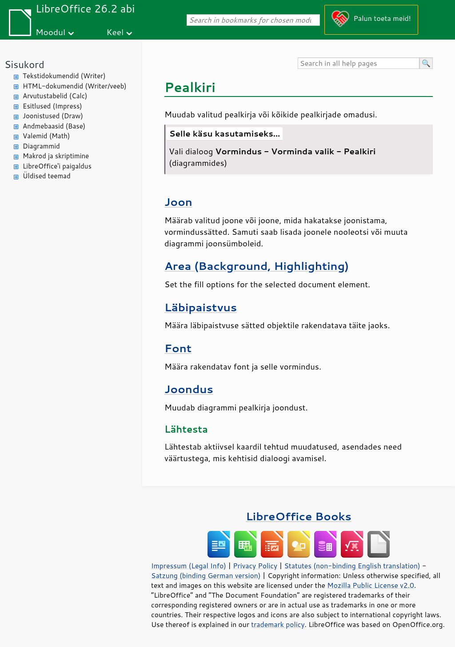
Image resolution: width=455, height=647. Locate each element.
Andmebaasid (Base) (54, 126)
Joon (178, 201)
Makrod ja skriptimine (56, 156)
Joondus (188, 389)
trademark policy (277, 624)
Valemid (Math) (46, 136)
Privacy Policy (255, 566)
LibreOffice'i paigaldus (57, 166)
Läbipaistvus (200, 307)
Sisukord (24, 64)
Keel (115, 32)
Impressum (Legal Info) (188, 566)
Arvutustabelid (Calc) (55, 95)
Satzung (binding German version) (206, 575)
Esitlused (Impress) (52, 106)
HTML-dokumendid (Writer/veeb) (75, 86)
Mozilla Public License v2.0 (370, 585)
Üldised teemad (47, 176)
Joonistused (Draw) (53, 116)
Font (178, 348)
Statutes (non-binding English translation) (352, 566)
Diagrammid (41, 146)
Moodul (50, 32)
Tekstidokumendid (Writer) (64, 75)
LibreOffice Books (298, 516)
